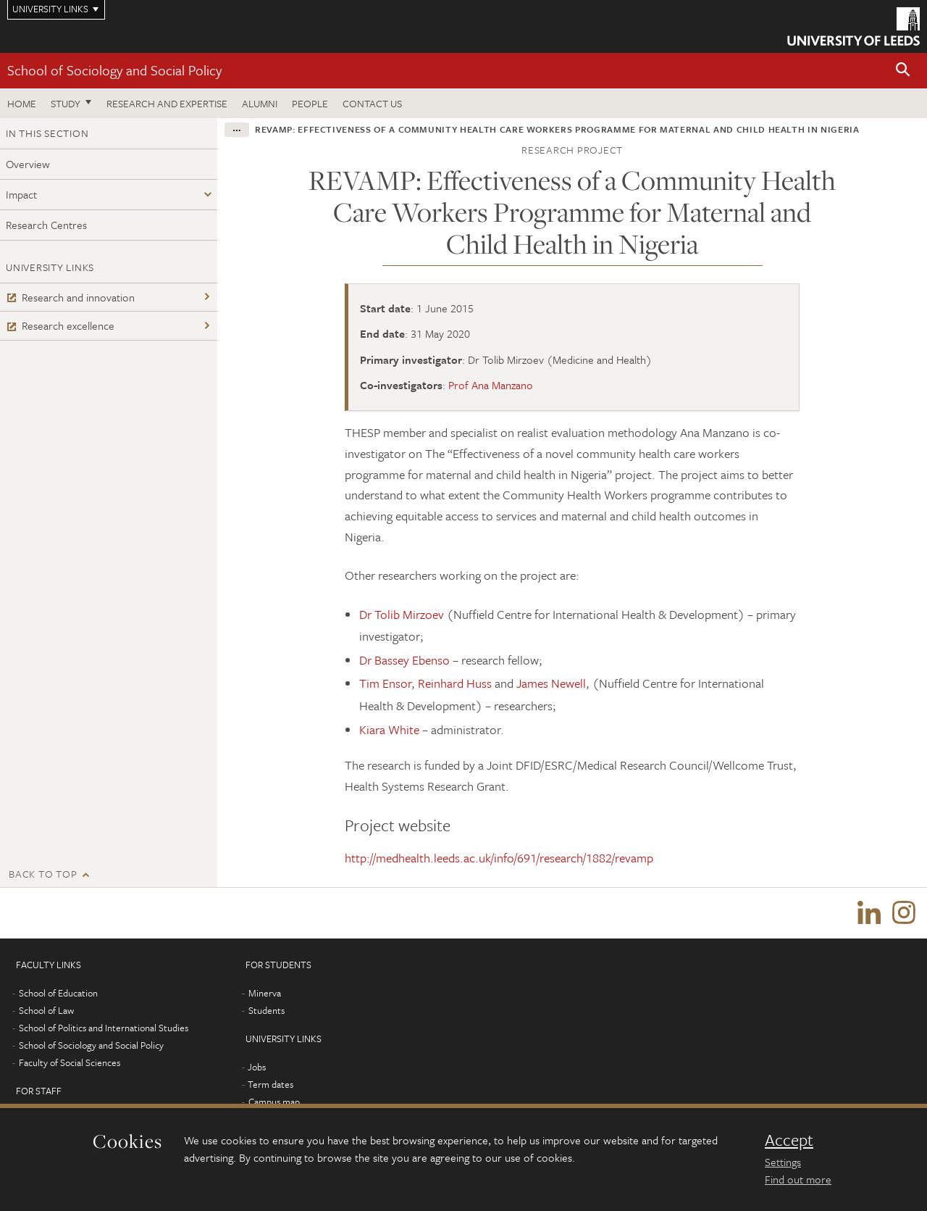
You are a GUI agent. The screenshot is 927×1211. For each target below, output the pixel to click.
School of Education (58, 993)
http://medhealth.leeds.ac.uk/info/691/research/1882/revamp (499, 858)
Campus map (274, 1101)
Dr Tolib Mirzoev (403, 614)
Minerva (264, 993)
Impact (21, 194)
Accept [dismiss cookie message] (789, 1140)
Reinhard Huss (455, 683)
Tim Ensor (385, 683)
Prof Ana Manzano (490, 385)
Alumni (259, 103)
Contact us (372, 103)
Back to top (43, 873)
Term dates (270, 1084)
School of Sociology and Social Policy (114, 70)
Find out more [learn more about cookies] (798, 1179)
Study (65, 103)
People (310, 103)
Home (21, 103)
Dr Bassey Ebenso (404, 660)
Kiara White (389, 729)
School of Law (46, 1010)
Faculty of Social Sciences (69, 1062)
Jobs (257, 1067)
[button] (903, 71)
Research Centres (46, 225)
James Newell (551, 683)
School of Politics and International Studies (103, 1027)
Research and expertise (166, 103)
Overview (28, 164)
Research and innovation (70, 297)
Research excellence (60, 325)
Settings (783, 1162)
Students (266, 1010)
